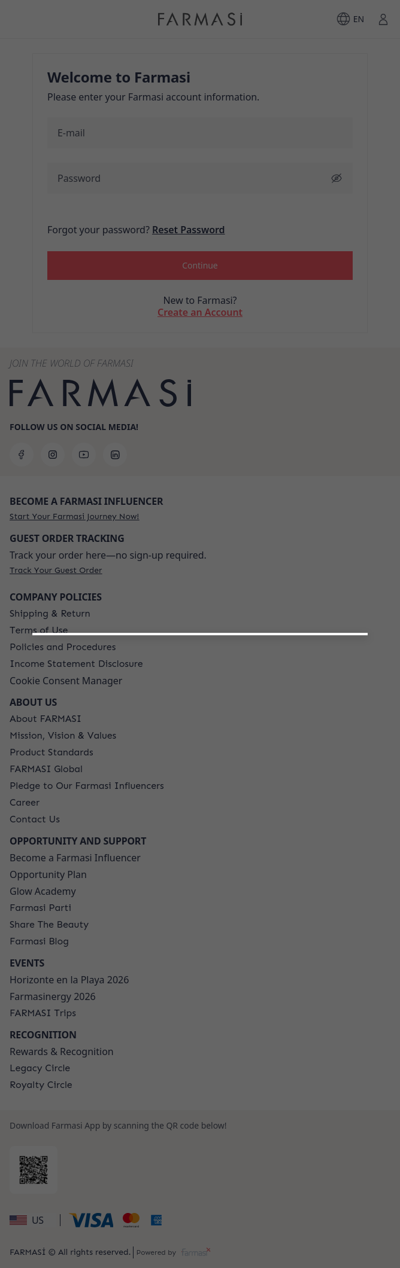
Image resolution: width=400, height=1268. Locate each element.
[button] (200, 783)
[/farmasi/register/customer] (200, 814)
